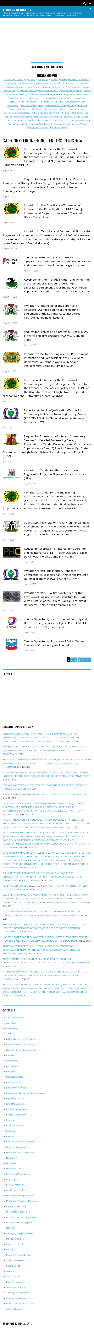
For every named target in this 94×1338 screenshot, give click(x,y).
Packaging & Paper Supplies (19, 1233)
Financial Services (38, 94)
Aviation (54, 79)
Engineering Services (53, 87)
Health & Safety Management (57, 98)
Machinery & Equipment (32, 105)
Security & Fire (34, 120)
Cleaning (43, 83)
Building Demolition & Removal (20, 1039)
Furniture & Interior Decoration (20, 1141)
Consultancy (69, 83)
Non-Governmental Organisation (21, 1217)
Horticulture (79, 98)
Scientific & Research (14, 120)
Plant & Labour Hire (43, 116)
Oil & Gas (65, 113)
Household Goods (29, 102)
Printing (58, 116)
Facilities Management (70, 90)
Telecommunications (17, 124)
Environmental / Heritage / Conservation (25, 1093)
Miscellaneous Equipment (67, 109)
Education (82, 83)
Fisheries (54, 94)
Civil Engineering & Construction (21, 1050)
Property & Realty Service (76, 116)
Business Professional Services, (22, 83)
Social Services (61, 120)
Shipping (47, 120)
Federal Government (16, 1115)
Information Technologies (52, 102)
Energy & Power (33, 87)
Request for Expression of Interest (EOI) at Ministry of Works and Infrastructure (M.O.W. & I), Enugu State (56, 336)
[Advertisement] (47, 41)
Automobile (43, 79)
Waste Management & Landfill (20, 1303)
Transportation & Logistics (66, 124)
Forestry (64, 94)
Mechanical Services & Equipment (22, 1201)
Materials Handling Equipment (60, 105)
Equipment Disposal (27, 90)
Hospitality (13, 102)
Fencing (23, 94)
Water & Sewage (59, 127)
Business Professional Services (21, 1044)
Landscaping (72, 102)
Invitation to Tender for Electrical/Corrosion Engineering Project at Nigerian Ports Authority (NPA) (54, 474)
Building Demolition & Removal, (75, 79)
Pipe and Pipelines (23, 116)
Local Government (15, 1185)
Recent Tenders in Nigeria (19, 726)
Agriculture (30, 79)
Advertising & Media (13, 79)
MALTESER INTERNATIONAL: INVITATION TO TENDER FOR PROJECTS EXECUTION (45, 794)
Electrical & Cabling (14, 87)
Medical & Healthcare (42, 109)
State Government (79, 120)
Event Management (48, 90)
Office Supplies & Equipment (45, 113)
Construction (56, 83)
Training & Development (40, 124)
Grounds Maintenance (30, 98)
